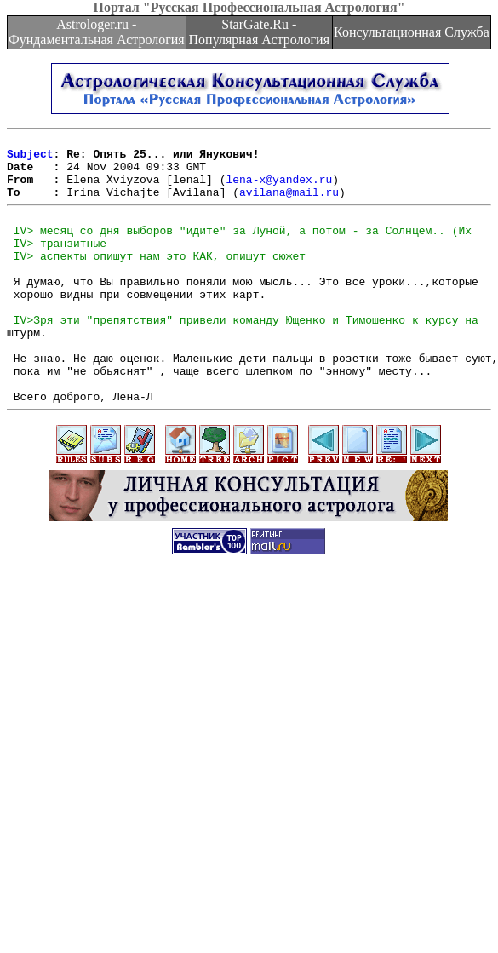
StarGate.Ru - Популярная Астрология (259, 32)
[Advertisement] (245, 777)
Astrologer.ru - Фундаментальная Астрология (97, 32)
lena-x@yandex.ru (279, 189)
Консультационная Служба (411, 32)
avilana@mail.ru (289, 204)
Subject (30, 158)
